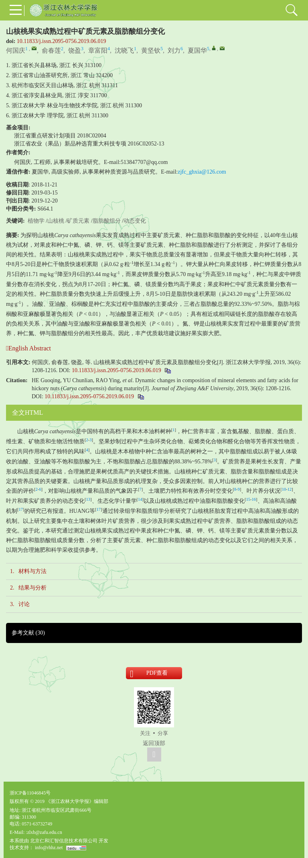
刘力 (174, 50)
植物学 (36, 221)
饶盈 (74, 50)
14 (140, 499)
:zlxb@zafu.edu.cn (44, 832)
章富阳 (97, 50)
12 (290, 489)
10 (284, 489)
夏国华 (197, 50)
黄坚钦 (150, 50)
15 (248, 499)
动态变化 (135, 221)
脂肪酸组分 (107, 221)
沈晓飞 (124, 50)
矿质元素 (78, 221)
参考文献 (28, 633)
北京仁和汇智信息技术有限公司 (63, 841)
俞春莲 (51, 50)
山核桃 (55, 221)
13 (88, 499)
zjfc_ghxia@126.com (202, 172)
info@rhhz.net (49, 847)
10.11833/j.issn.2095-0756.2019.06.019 (61, 41)
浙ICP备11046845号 (30, 793)
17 (21, 509)
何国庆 (15, 50)
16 (254, 499)
